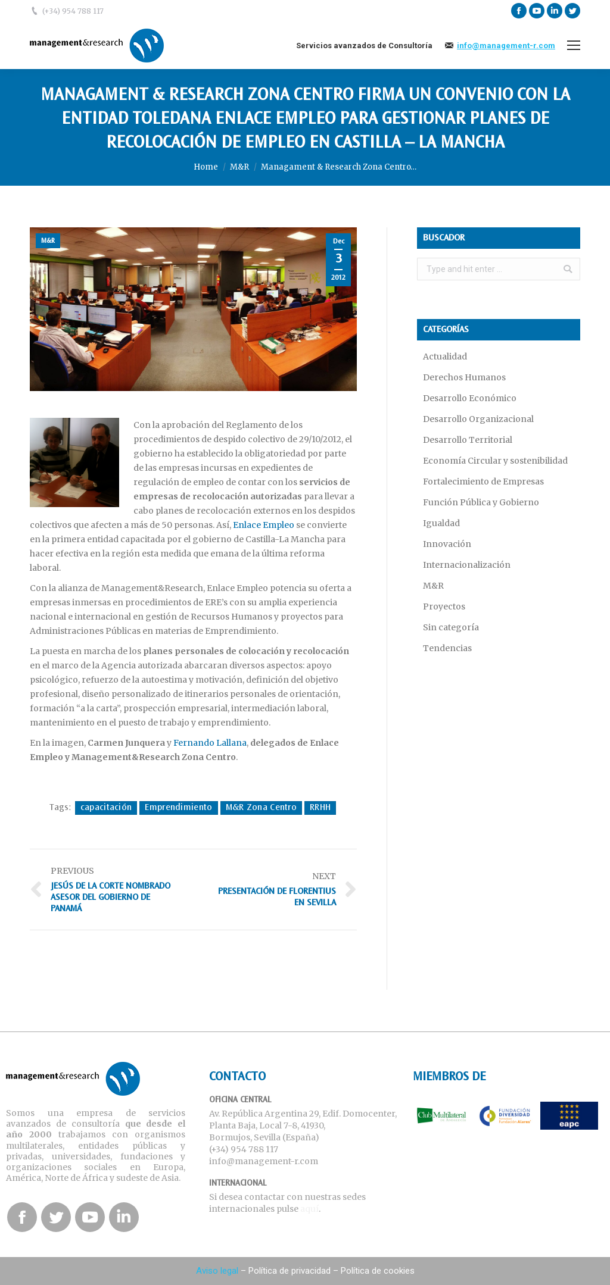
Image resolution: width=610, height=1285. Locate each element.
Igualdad (441, 523)
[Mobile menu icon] (573, 45)
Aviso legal (217, 1270)
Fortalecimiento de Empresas (483, 481)
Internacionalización (467, 564)
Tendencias (447, 648)
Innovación (447, 544)
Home (206, 167)
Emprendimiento (178, 807)
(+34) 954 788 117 (73, 11)
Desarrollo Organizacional (478, 419)
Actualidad (445, 356)
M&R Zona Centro (261, 807)
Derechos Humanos (464, 377)
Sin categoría (451, 627)
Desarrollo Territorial (467, 439)
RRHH (320, 807)
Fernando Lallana (210, 742)
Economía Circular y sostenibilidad (495, 460)
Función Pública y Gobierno (481, 502)
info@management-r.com (506, 45)
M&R (239, 167)
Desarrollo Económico (469, 398)
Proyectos (444, 606)
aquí (309, 1208)
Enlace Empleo (263, 525)
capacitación (106, 807)
